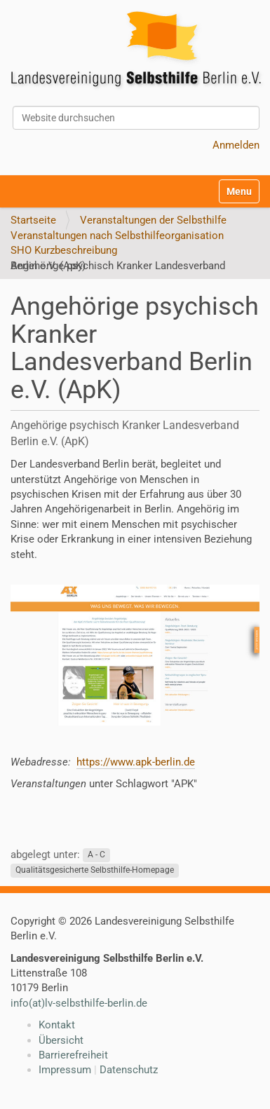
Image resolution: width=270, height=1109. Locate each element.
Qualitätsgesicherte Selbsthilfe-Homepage (94, 870)
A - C (96, 855)
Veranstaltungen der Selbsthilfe (153, 220)
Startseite (33, 220)
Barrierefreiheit (73, 1055)
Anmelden (235, 145)
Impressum (65, 1069)
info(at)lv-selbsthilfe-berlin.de (79, 1003)
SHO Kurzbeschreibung (64, 250)
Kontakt (57, 1025)
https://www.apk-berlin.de (135, 762)
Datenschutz (129, 1069)
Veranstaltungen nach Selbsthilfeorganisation (117, 235)
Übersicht (61, 1040)
